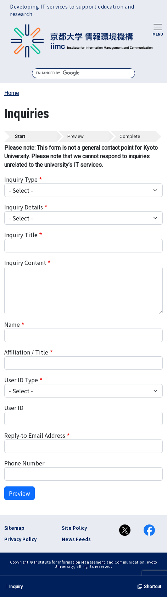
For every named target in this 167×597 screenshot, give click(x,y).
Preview (19, 493)
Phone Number (24, 463)
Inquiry (14, 586)
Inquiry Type (21, 179)
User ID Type (21, 379)
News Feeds (76, 539)
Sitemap (14, 527)
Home (11, 93)
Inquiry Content (25, 262)
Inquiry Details (23, 207)
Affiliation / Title (26, 352)
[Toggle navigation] (158, 29)
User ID (13, 407)
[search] (83, 73)
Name (12, 324)
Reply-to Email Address (34, 435)
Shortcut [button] (149, 586)
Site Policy (74, 527)
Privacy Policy (20, 539)
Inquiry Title (21, 234)
